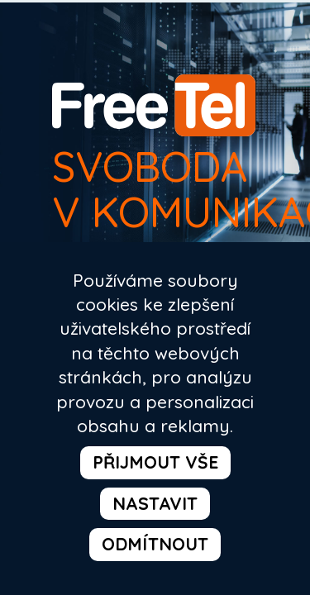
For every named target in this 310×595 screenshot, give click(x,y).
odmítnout (155, 534)
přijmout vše (98, 489)
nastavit (231, 489)
